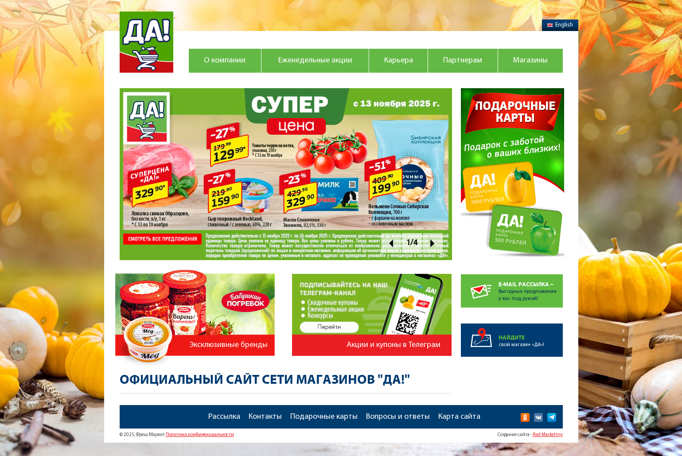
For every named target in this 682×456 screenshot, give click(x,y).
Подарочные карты (324, 417)
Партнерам (462, 60)
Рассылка (224, 417)
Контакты (265, 417)
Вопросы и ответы (398, 417)
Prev (391, 243)
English (560, 25)
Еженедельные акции (315, 60)
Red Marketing (548, 435)
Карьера (398, 60)
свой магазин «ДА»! (531, 335)
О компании (225, 60)
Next (433, 243)
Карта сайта (459, 417)
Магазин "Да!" (146, 42)
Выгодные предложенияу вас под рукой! (531, 287)
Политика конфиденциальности (200, 435)
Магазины (530, 60)
